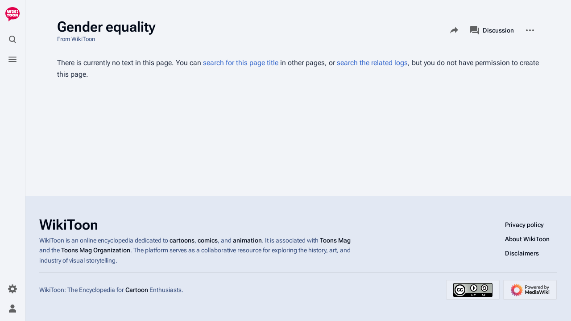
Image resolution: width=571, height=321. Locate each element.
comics (208, 240)
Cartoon (136, 289)
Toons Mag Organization (95, 250)
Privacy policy (524, 224)
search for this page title (240, 62)
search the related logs (372, 62)
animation (247, 240)
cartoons (182, 240)
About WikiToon (527, 239)
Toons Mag (335, 240)
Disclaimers (522, 253)
